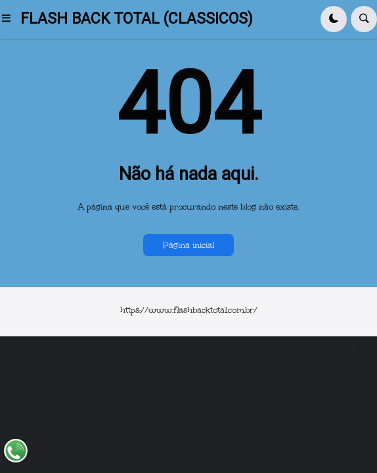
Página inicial (188, 245)
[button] (10, 19)
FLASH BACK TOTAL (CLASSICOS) (136, 19)
